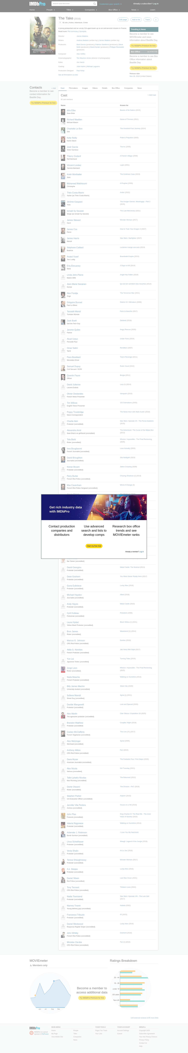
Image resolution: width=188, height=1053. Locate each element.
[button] (94, 546)
